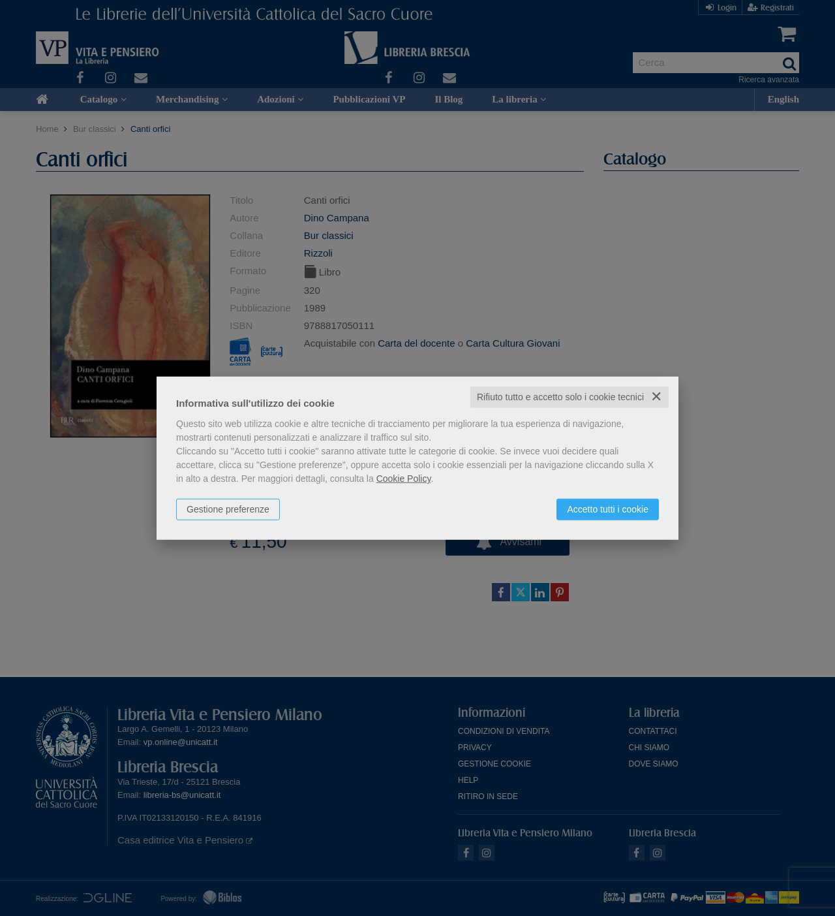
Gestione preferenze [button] (228, 509)
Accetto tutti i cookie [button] (607, 509)
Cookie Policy (403, 478)
